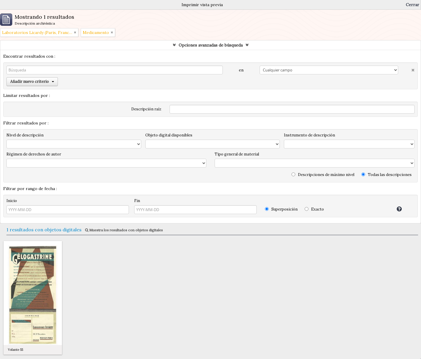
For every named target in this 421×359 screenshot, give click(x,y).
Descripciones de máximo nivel (322, 174)
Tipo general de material (237, 154)
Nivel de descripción (25, 135)
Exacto (314, 209)
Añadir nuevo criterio (32, 81)
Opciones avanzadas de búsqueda (211, 45)
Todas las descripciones (386, 174)
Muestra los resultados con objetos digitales (124, 230)
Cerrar (412, 4)
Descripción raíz (146, 109)
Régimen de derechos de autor (33, 154)
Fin (137, 200)
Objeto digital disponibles (168, 135)
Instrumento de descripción (309, 135)
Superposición (281, 209)
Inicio (11, 200)
